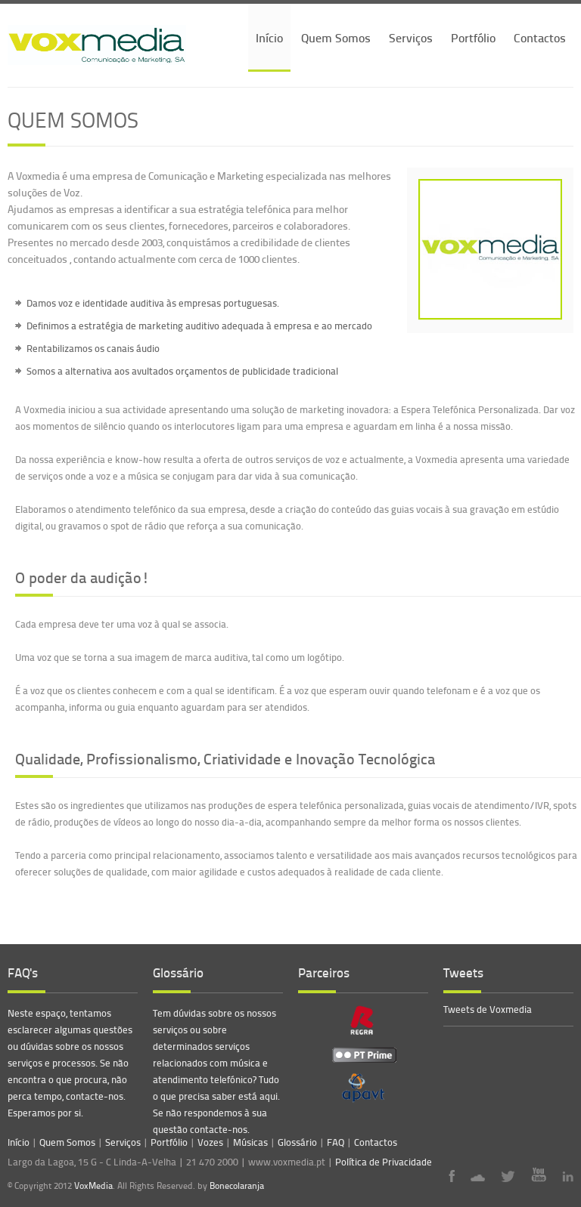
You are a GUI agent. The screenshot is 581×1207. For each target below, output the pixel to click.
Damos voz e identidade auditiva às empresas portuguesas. (152, 303)
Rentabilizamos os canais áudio (93, 348)
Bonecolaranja (237, 1185)
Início (269, 37)
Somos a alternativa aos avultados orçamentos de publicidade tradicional (182, 371)
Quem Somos (336, 37)
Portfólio (473, 37)
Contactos (540, 37)
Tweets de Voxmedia (487, 1009)
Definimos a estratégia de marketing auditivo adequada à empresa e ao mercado (199, 325)
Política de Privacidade (383, 1161)
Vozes (210, 1142)
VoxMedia (93, 1185)
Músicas (250, 1142)
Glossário (297, 1142)
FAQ (335, 1142)
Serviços (411, 37)
